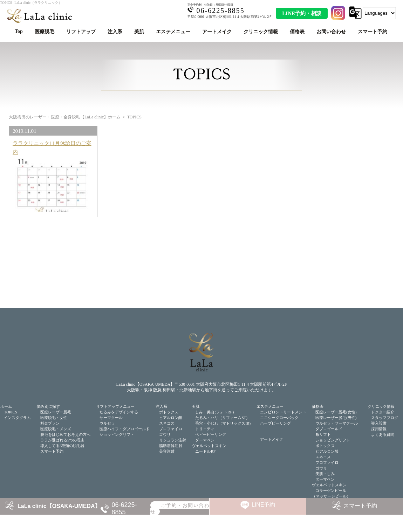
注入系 (115, 31)
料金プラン (50, 423)
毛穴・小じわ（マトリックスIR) (223, 423)
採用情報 (379, 429)
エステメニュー (173, 31)
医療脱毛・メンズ (55, 429)
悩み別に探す (48, 406)
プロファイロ (170, 429)
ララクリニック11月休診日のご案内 (52, 147)
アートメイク (217, 31)
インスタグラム (17, 418)
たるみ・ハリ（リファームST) (221, 418)
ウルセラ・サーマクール (336, 423)
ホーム (6, 406)
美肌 (139, 31)
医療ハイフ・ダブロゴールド (125, 429)
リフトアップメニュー (115, 406)
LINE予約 (263, 505)
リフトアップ (81, 31)
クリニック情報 (261, 31)
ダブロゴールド (328, 429)
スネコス (167, 423)
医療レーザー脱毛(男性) (335, 418)
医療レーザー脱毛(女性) (335, 412)
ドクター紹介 (382, 412)
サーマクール (111, 418)
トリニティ (204, 429)
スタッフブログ (384, 418)
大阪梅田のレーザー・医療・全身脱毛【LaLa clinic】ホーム (65, 117)
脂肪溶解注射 (170, 446)
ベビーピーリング (210, 434)
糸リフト (323, 434)
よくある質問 (382, 434)
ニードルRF (205, 451)
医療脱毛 (44, 31)
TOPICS (10, 412)
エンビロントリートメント (283, 412)
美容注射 (167, 451)
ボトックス (168, 412)
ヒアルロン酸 (170, 418)
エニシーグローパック (279, 418)
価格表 (297, 31)
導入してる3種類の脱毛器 (62, 446)
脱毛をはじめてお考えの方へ (65, 434)
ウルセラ (107, 423)
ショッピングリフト (117, 434)
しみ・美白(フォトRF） (215, 412)
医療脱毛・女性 (53, 418)
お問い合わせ (331, 31)
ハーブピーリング (275, 423)
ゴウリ (165, 434)
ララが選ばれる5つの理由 (62, 440)
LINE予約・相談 (301, 13)
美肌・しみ (325, 474)
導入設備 (379, 423)
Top (19, 31)
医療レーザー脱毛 (55, 412)
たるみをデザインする (119, 412)
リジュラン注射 (172, 440)
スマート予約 (372, 31)
